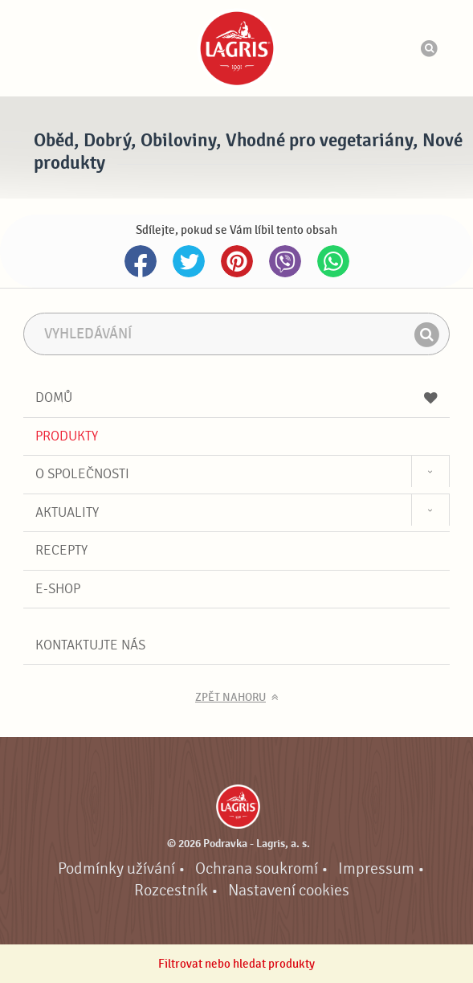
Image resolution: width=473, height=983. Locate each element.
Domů (236, 397)
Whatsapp (333, 261)
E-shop (57, 588)
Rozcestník (171, 890)
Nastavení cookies (288, 890)
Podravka (237, 48)
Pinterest (237, 261)
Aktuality (67, 512)
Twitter (189, 261)
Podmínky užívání (116, 869)
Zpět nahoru (230, 697)
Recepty (61, 550)
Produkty (66, 436)
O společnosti (82, 473)
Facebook (140, 261)
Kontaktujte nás (90, 645)
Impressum (376, 869)
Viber (285, 261)
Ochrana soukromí (256, 869)
